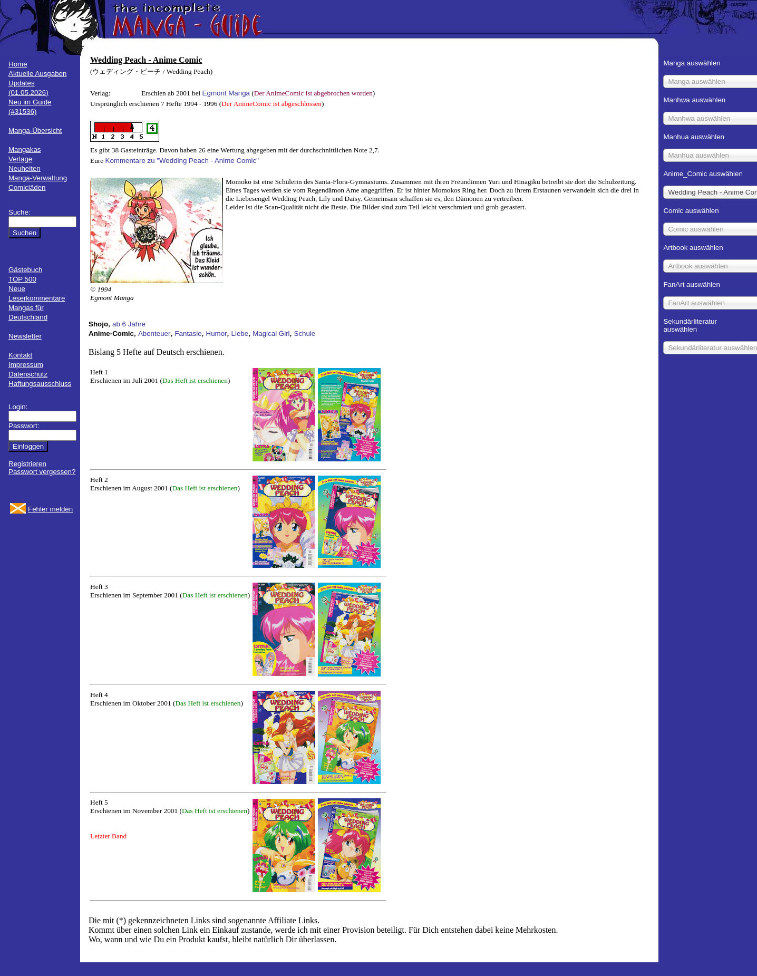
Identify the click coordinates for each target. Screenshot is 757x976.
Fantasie (187, 333)
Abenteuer (154, 333)
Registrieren (27, 464)
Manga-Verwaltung (37, 178)
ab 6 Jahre (128, 324)
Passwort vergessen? (41, 472)
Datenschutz (27, 374)
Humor (216, 333)
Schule (305, 333)
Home (17, 64)
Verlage (20, 159)
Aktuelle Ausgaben (37, 74)
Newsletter (25, 336)
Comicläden (26, 187)
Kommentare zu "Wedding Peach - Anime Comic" (182, 161)
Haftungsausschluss (39, 384)
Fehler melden (50, 509)
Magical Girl (271, 333)
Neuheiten (24, 168)
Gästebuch (25, 270)
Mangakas (24, 149)
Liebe (240, 333)
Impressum (25, 365)
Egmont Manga (226, 93)
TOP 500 (22, 279)
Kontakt (20, 355)
